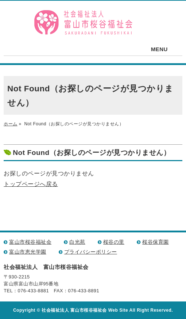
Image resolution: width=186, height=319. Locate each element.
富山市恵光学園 (27, 252)
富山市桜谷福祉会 (30, 242)
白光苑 (77, 242)
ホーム (11, 123)
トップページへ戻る (31, 184)
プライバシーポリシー (90, 252)
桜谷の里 (113, 242)
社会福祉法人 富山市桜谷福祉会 (84, 22)
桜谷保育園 (155, 242)
